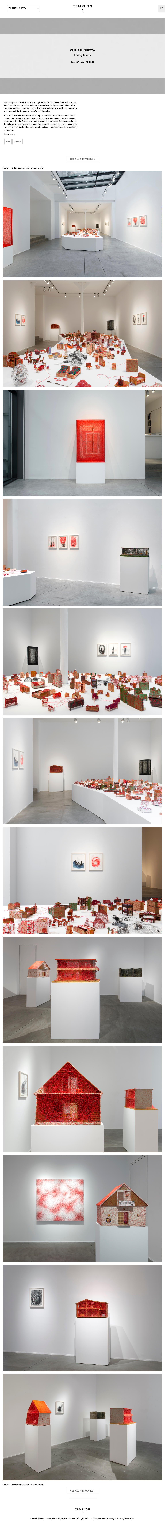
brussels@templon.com (40, 1519)
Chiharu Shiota (24, 8)
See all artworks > (82, 159)
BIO (8, 141)
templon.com (99, 1519)
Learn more (9, 134)
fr (161, 8)
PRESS (17, 141)
